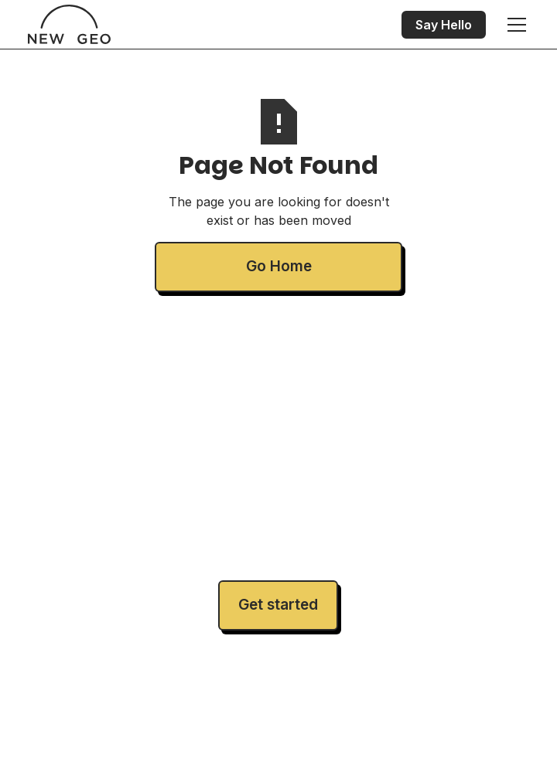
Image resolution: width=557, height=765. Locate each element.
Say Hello (443, 24)
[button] (513, 24)
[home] (69, 24)
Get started (278, 605)
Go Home (279, 266)
